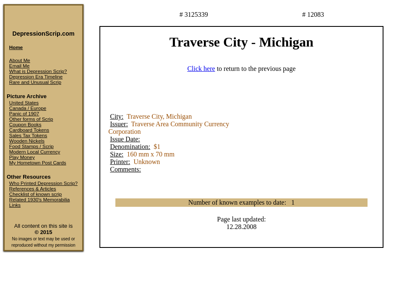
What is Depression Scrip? (38, 71)
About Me (19, 60)
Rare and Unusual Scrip (35, 82)
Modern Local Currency (34, 151)
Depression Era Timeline (36, 76)
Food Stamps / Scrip (31, 146)
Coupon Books (25, 124)
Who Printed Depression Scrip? (43, 183)
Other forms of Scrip (31, 119)
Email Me (19, 65)
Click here (201, 68)
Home (16, 47)
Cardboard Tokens (29, 130)
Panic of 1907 (24, 113)
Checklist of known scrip (35, 194)
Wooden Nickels (26, 140)
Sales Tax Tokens (28, 135)
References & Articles (32, 188)
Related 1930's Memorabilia (39, 199)
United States (24, 102)
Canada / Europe (27, 108)
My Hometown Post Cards (37, 162)
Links (15, 205)
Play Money (22, 157)
